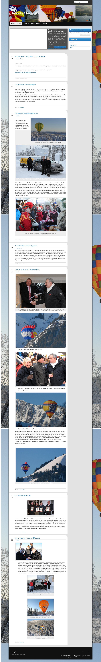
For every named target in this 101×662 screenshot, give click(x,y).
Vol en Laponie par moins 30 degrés (27, 538)
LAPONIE (22, 642)
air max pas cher (80, 656)
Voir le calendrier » (85, 34)
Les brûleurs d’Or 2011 (23, 496)
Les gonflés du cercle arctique (25, 85)
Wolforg (88, 655)
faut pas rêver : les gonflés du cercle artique (56, 31)
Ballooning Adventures (24, 13)
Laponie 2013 (19, 248)
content (19, 23)
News (21, 58)
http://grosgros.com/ (70, 656)
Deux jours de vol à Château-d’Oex (27, 270)
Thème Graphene (77, 655)
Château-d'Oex (22, 489)
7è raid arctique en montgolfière (26, 246)
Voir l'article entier (60, 47)
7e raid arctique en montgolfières (26, 113)
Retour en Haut (86, 652)
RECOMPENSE (23, 531)
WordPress (68, 655)
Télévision (22, 107)
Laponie (18, 58)
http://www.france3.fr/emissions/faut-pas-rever (25, 72)
